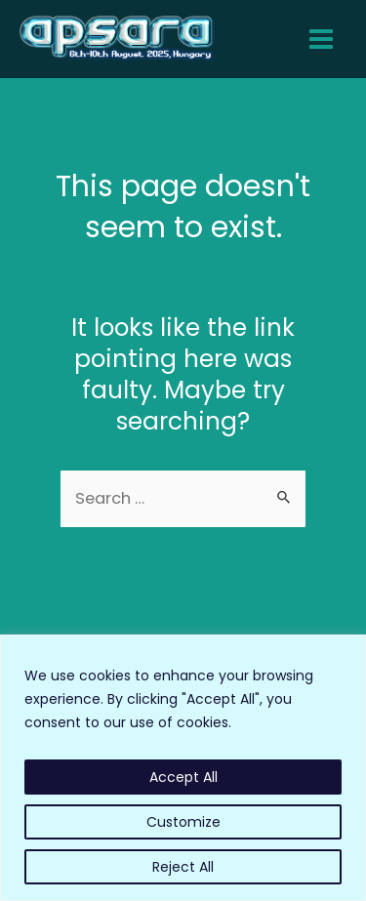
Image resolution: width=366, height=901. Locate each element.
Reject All (183, 867)
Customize (183, 822)
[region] (183, 768)
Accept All (183, 777)
